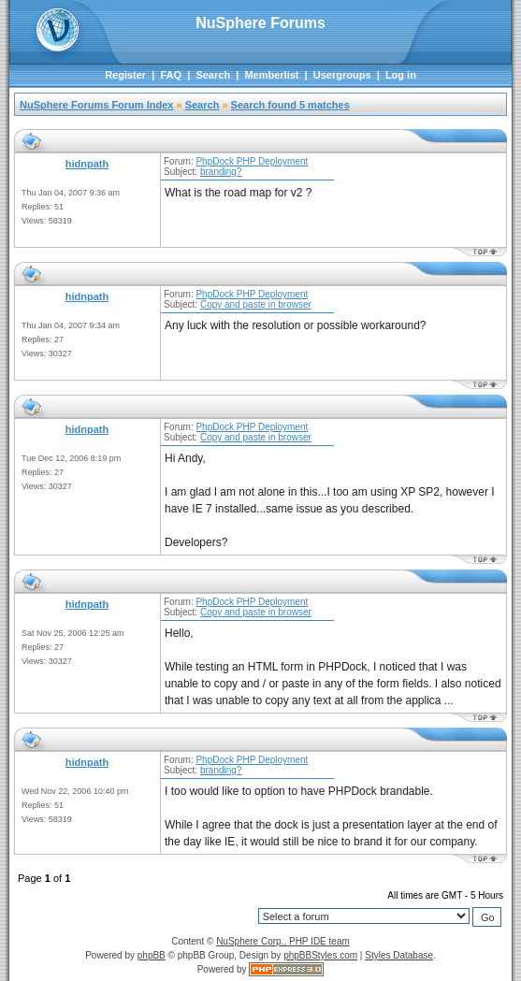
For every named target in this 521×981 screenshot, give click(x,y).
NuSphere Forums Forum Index (96, 104)
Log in (400, 74)
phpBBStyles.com (320, 955)
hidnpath (87, 163)
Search (212, 74)
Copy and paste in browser (255, 304)
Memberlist (271, 74)
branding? (220, 171)
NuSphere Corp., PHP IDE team (283, 941)
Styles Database (399, 955)
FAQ (170, 74)
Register (125, 74)
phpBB (151, 955)
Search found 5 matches (290, 104)
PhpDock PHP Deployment (251, 161)
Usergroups (342, 74)
